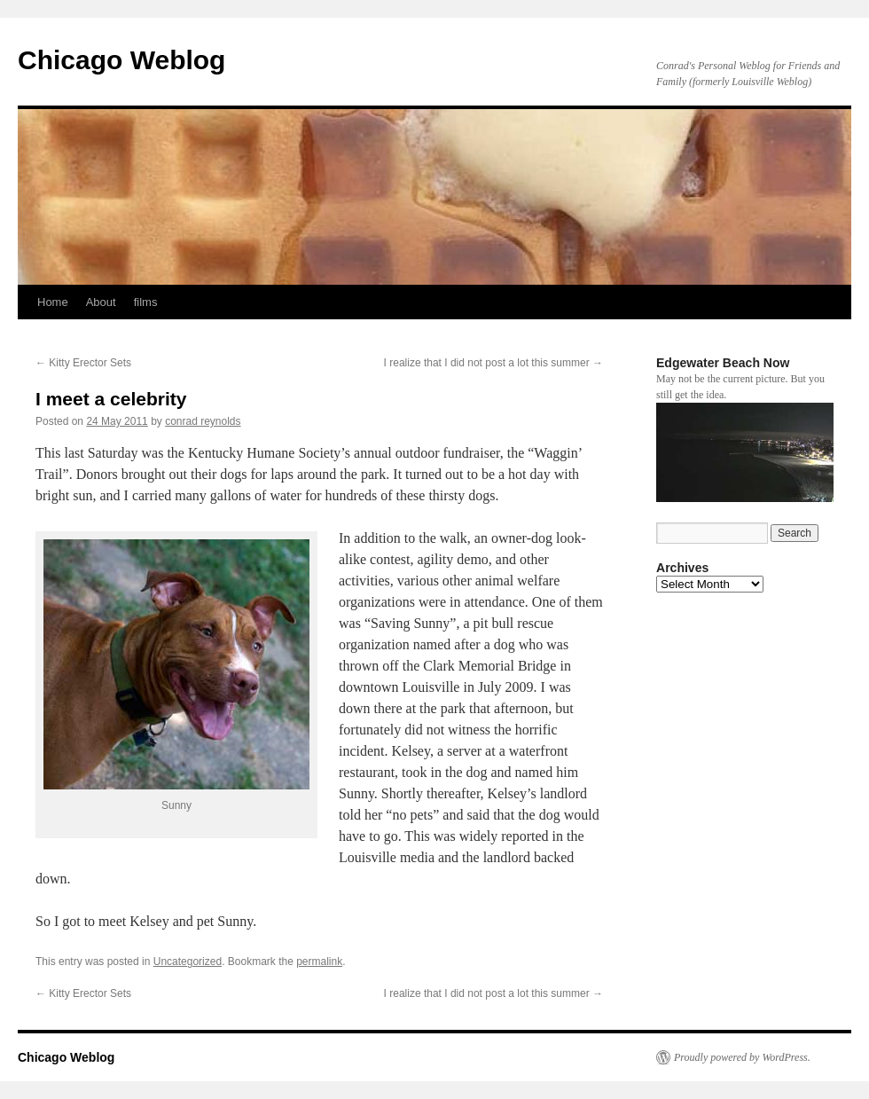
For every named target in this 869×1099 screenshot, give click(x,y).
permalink (319, 961)
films (146, 302)
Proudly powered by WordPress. (742, 1057)
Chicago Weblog (121, 60)
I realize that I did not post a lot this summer (493, 363)
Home (52, 302)
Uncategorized (187, 961)
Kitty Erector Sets (83, 363)
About (101, 302)
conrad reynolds (202, 421)
